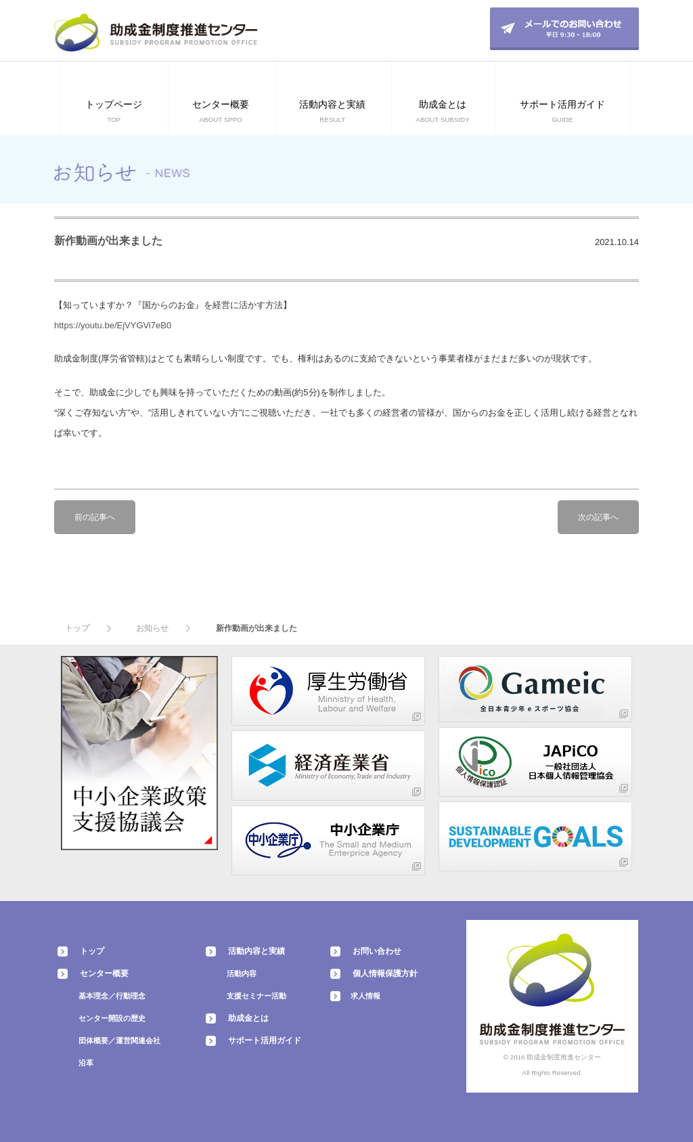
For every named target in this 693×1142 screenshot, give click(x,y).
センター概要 (104, 973)
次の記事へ (598, 517)
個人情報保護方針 (385, 973)
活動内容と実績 (256, 951)
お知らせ (152, 628)
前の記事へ (94, 517)
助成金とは (248, 1018)
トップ (77, 628)
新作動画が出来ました (108, 240)
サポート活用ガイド (264, 1040)
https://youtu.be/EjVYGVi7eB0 (112, 325)
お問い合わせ (377, 951)
